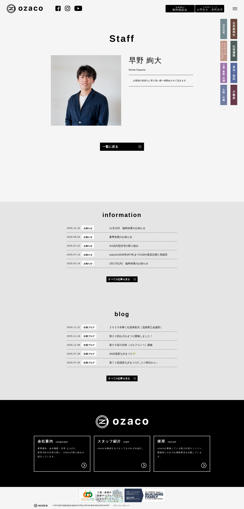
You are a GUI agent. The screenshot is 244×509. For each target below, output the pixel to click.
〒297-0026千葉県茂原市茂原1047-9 (66, 505)
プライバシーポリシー (121, 505)
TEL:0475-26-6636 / (87, 505)
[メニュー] (235, 8)
